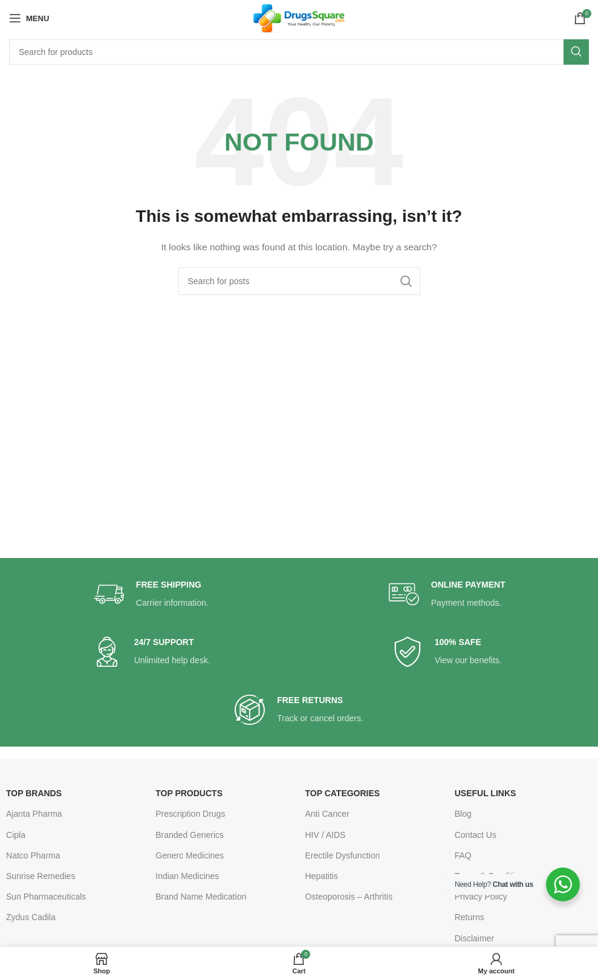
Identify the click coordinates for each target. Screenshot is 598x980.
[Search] (299, 52)
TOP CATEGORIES (342, 793)
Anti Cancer (327, 814)
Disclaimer (474, 938)
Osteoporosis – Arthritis (348, 896)
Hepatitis (321, 876)
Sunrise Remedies (40, 876)
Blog (463, 814)
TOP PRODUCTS (189, 793)
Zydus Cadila (31, 917)
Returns (469, 917)
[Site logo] (299, 17)
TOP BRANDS (34, 793)
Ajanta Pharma (34, 814)
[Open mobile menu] (29, 18)
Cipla (15, 835)
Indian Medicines (187, 876)
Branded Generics (189, 835)
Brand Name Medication (200, 896)
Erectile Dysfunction (342, 855)
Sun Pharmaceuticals (46, 896)
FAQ (463, 855)
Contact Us (475, 835)
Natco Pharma (33, 855)
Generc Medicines (189, 855)
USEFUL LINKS (485, 793)
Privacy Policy (481, 896)
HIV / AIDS (325, 835)
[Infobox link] (151, 594)
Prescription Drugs (190, 814)
